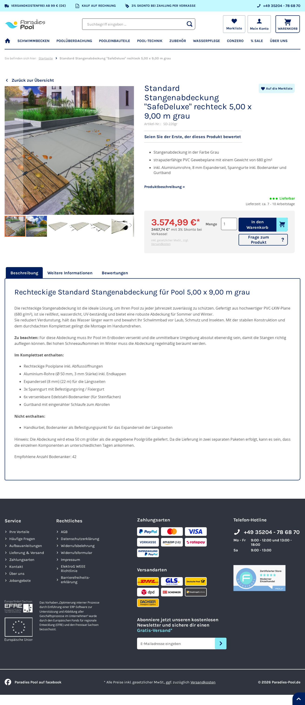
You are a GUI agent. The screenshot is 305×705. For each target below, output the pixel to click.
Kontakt (16, 566)
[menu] (152, 43)
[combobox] (138, 24)
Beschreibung (24, 272)
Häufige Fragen (22, 539)
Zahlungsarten (21, 559)
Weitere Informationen (69, 272)
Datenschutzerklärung (80, 539)
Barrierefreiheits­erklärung (75, 579)
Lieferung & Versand (26, 552)
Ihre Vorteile (19, 532)
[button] (14, 150)
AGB (64, 532)
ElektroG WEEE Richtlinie (73, 568)
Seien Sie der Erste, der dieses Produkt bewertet (192, 136)
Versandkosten (161, 244)
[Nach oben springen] (298, 698)
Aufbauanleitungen (25, 545)
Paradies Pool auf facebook (33, 682)
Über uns (16, 573)
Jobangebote (20, 580)
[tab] (24, 273)
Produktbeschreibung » (164, 186)
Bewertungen (115, 272)
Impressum (70, 559)
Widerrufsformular (76, 552)
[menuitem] (9, 43)
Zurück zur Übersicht (33, 80)
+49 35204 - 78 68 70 (272, 532)
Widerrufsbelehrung (78, 545)
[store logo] (25, 24)
